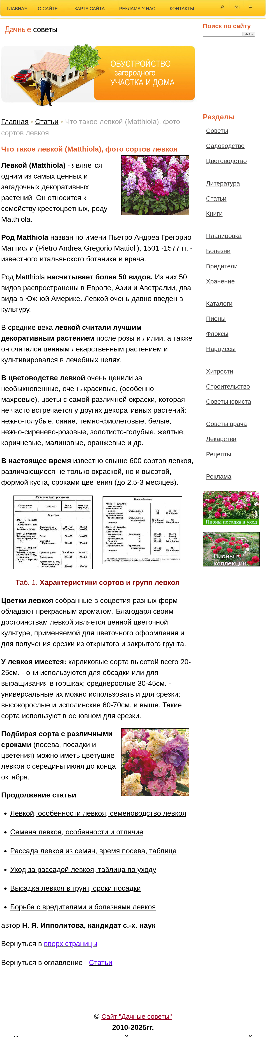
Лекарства (221, 438)
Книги (214, 213)
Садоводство (225, 145)
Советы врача (226, 423)
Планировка (224, 235)
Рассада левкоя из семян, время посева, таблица (93, 851)
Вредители (222, 266)
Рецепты (218, 454)
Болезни (218, 250)
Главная (15, 122)
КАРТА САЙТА (89, 8)
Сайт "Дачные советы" (136, 1016)
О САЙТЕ (48, 8)
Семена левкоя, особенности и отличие (76, 832)
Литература (223, 183)
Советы (217, 130)
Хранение (220, 281)
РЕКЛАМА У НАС (137, 8)
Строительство (228, 386)
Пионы (216, 318)
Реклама (218, 476)
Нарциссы (221, 348)
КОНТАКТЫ (182, 8)
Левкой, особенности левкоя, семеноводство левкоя (98, 813)
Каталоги (219, 303)
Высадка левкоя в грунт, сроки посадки (75, 888)
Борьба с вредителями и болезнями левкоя (83, 907)
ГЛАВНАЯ (17, 8)
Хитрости (219, 371)
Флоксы (217, 333)
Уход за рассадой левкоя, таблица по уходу (83, 869)
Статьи (47, 122)
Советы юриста (228, 401)
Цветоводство (226, 160)
